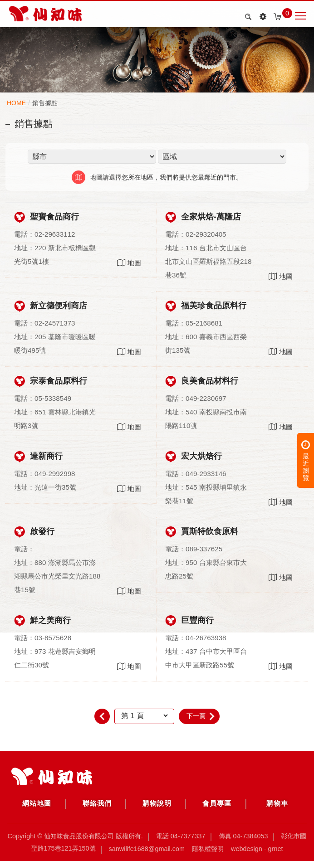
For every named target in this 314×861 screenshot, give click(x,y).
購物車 (277, 803)
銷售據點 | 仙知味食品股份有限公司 (45, 13)
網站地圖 (36, 803)
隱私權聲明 (208, 848)
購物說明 (157, 803)
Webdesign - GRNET (257, 848)
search (247, 17)
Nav (300, 15)
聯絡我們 (97, 803)
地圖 (129, 263)
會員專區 (216, 803)
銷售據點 (45, 103)
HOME (16, 103)
